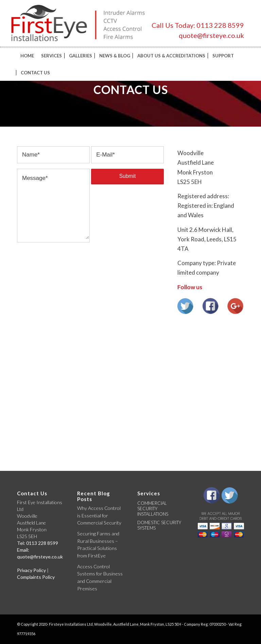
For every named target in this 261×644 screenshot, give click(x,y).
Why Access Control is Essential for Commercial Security (99, 515)
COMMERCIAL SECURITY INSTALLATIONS (152, 508)
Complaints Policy (36, 577)
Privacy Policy (31, 570)
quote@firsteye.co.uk (211, 35)
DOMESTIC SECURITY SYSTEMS (159, 525)
